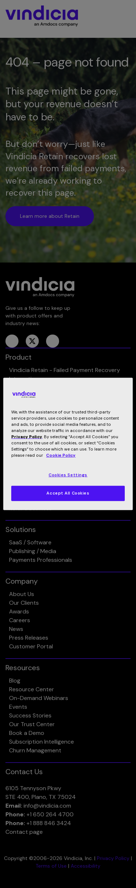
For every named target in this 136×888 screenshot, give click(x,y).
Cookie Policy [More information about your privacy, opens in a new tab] (60, 455)
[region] (67, 444)
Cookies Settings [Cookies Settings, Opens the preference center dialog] (68, 474)
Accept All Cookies (67, 493)
